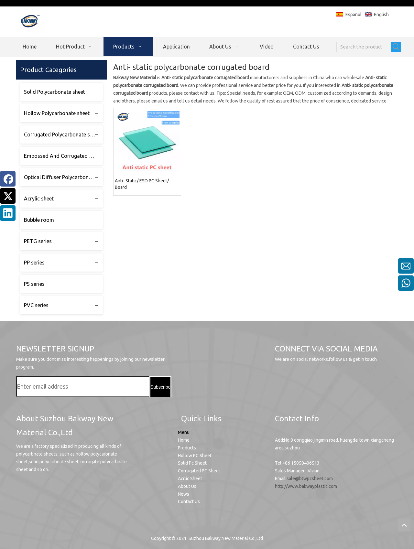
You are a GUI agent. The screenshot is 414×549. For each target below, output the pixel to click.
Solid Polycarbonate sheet (54, 92)
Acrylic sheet (39, 198)
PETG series (38, 241)
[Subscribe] (160, 387)
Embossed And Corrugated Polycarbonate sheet (63, 156)
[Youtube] (282, 381)
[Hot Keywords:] (396, 47)
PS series (34, 284)
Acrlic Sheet (190, 478)
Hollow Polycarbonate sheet (57, 113)
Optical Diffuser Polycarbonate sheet (63, 177)
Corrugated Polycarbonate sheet (62, 134)
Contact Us (189, 501)
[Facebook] (8, 179)
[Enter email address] (82, 386)
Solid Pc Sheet (192, 463)
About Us (187, 486)
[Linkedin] (8, 213)
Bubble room (39, 220)
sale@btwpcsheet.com (310, 478)
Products (187, 447)
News (183, 494)
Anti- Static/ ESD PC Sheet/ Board (142, 184)
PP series (34, 262)
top (404, 525)
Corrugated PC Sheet (199, 470)
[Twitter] (8, 196)
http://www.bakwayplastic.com (306, 486)
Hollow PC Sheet (195, 455)
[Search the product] (364, 47)
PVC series (36, 305)
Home (184, 440)
